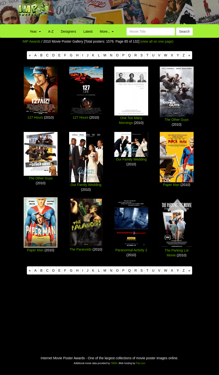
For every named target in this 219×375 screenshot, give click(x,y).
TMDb (114, 363)
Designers (68, 31)
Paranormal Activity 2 (131, 250)
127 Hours (35, 117)
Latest (88, 31)
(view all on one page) (156, 41)
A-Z (51, 31)
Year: (35, 31)
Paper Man (171, 185)
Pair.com (140, 363)
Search (184, 31)
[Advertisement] (136, 13)
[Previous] (30, 55)
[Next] (189, 55)
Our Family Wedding (86, 185)
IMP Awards (31, 41)
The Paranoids (81, 249)
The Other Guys (177, 120)
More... (107, 31)
